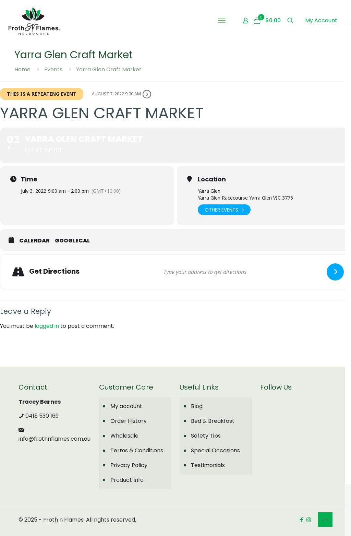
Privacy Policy (128, 465)
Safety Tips (206, 436)
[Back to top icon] (325, 519)
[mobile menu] (222, 20)
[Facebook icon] (301, 519)
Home (22, 69)
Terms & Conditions (136, 450)
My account (126, 406)
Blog (197, 406)
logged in (47, 326)
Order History (128, 421)
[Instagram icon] (308, 519)
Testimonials (208, 465)
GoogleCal (72, 240)
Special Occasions (215, 450)
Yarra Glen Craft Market (109, 69)
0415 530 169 (39, 416)
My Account (321, 20)
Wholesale (124, 436)
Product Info (127, 480)
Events (53, 69)
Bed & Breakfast (212, 421)
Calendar (34, 240)
